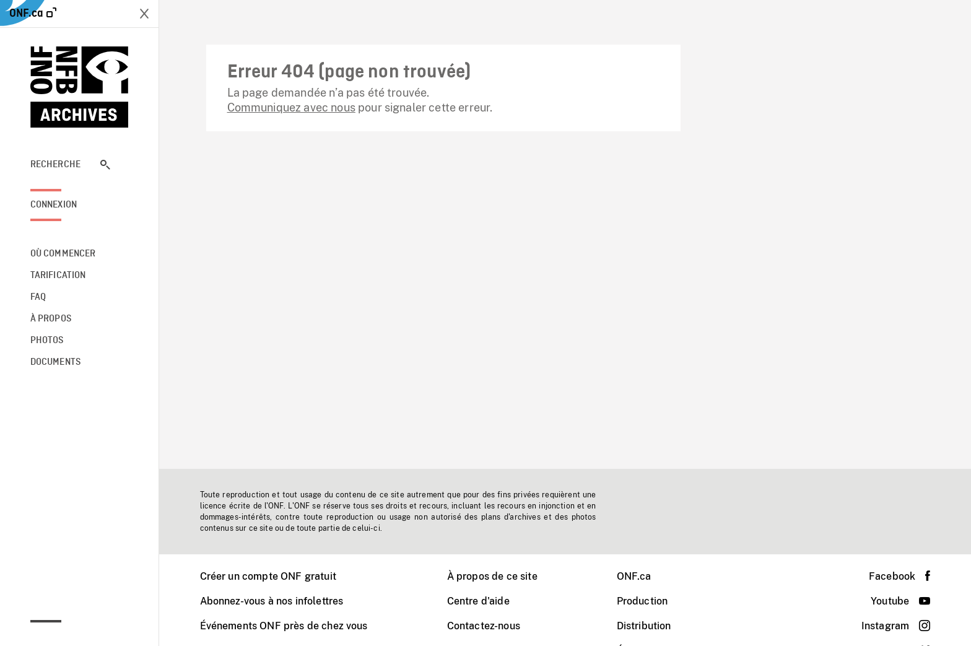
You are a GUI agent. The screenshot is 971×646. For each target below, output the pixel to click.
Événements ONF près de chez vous (284, 626)
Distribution (644, 626)
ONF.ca (634, 576)
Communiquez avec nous (291, 107)
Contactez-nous (483, 626)
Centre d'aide (478, 601)
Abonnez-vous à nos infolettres (272, 601)
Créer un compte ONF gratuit (268, 576)
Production (642, 601)
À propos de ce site (492, 576)
